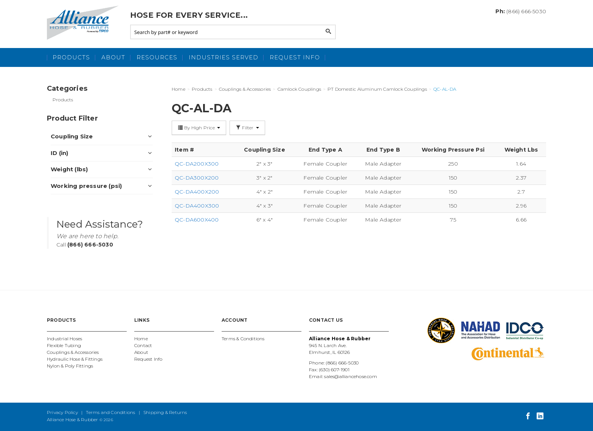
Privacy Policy (62, 412)
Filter (247, 127)
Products (71, 57)
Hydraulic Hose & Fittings (74, 359)
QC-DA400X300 (197, 205)
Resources (157, 57)
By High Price (199, 127)
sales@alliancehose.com (350, 376)
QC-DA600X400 (197, 219)
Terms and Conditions (110, 412)
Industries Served (223, 57)
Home (141, 338)
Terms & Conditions (243, 338)
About (113, 57)
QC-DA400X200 (197, 191)
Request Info (295, 57)
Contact (143, 345)
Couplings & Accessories (73, 352)
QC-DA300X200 (197, 177)
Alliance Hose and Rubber (85, 23)
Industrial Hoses (64, 338)
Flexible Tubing (64, 345)
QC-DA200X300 (197, 163)
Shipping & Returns (165, 412)
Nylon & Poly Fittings (70, 366)
